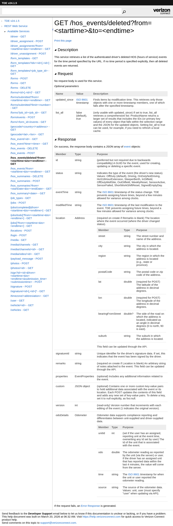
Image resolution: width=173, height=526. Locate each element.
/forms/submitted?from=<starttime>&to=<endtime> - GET (30, 99)
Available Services (18, 31)
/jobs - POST (18, 202)
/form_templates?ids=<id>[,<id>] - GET (30, 64)
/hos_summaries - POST (25, 180)
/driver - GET (18, 36)
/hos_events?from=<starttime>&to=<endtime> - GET (30, 170)
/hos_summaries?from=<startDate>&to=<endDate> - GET (31, 187)
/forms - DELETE (20, 87)
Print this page (63, 40)
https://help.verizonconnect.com (101, 516)
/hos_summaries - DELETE (26, 176)
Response (65, 139)
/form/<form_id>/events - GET (28, 121)
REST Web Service (16, 26)
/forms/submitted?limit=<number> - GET (30, 106)
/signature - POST (21, 286)
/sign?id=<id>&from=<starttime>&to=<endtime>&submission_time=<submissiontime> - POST (28, 277)
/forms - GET (18, 83)
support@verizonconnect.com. (58, 522)
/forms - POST (19, 78)
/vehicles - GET (19, 309)
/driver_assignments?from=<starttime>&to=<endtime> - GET (30, 47)
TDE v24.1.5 (11, 20)
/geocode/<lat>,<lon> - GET (27, 134)
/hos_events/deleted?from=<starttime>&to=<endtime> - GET (28, 160)
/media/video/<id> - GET (25, 253)
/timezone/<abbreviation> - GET (29, 295)
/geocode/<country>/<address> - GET (30, 128)
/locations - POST (21, 230)
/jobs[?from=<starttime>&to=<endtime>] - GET (27, 224)
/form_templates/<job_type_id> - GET (29, 72)
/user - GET (17, 300)
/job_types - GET (20, 197)
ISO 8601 (82, 99)
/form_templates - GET (24, 58)
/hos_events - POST (22, 153)
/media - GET (18, 239)
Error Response (90, 505)
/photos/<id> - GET (21, 267)
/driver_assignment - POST (26, 41)
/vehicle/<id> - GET (22, 305)
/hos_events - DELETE (24, 148)
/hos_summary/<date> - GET (27, 193)
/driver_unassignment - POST (28, 53)
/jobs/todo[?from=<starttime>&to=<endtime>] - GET (30, 217)
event (127, 146)
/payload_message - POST (26, 258)
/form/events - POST (22, 117)
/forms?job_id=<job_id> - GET (28, 112)
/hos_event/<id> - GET (24, 138)
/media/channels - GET (24, 244)
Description (66, 49)
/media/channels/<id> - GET (27, 249)
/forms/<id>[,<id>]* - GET (25, 92)
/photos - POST (19, 263)
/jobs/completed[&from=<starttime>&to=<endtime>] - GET (30, 209)
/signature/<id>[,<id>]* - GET (27, 291)
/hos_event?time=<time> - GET (29, 143)
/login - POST (18, 235)
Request (63, 73)
